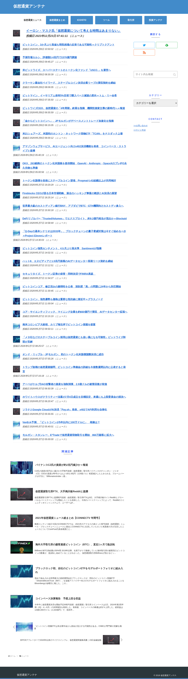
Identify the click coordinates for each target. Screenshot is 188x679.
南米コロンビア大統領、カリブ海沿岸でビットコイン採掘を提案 (59, 324)
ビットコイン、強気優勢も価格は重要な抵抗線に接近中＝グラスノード (63, 299)
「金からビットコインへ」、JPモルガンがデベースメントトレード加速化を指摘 (68, 121)
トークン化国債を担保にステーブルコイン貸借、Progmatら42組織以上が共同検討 (69, 180)
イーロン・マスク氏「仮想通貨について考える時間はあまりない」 (73, 30)
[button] (174, 74)
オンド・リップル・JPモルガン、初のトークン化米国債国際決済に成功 (63, 354)
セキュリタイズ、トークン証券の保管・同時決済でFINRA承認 (59, 273)
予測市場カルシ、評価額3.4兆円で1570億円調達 (50, 57)
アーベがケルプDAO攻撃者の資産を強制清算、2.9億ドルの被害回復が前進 (65, 384)
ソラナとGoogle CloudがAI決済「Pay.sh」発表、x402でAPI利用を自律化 (65, 409)
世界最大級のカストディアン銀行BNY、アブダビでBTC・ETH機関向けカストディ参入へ (73, 205)
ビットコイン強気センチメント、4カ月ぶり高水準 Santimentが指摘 (62, 248)
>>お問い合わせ (141, 125)
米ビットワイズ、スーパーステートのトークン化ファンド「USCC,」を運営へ (67, 70)
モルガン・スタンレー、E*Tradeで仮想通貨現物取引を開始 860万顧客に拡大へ (68, 435)
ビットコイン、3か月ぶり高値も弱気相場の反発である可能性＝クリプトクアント (68, 44)
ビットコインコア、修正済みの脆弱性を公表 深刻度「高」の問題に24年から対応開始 (72, 286)
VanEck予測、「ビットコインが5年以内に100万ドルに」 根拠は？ (61, 422)
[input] (156, 74)
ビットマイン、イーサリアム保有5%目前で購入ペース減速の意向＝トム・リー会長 (70, 95)
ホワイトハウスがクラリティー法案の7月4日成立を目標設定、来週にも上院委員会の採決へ (74, 397)
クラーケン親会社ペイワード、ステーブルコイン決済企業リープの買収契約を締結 (69, 82)
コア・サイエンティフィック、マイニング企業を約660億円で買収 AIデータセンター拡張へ (75, 311)
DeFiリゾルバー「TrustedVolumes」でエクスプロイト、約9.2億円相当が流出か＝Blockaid (75, 218)
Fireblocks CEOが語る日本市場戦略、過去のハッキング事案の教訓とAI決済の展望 (70, 193)
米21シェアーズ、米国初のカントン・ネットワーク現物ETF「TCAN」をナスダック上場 (73, 133)
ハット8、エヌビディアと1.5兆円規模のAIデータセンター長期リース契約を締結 (68, 261)
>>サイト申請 (140, 130)
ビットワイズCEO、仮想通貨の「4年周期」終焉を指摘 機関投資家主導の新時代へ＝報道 (74, 108)
